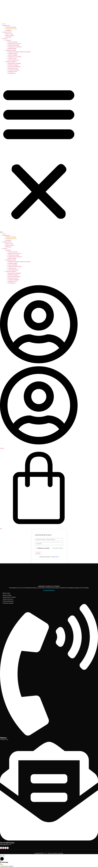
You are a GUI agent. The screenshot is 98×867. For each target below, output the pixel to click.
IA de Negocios (12, 73)
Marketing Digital (12, 48)
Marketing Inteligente (13, 65)
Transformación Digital (13, 45)
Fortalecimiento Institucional (15, 47)
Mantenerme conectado (43, 548)
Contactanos (8, 37)
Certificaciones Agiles (10, 27)
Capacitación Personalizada (14, 56)
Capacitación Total (12, 71)
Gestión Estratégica (12, 55)
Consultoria (8, 40)
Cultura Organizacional (13, 60)
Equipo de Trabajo (9, 35)
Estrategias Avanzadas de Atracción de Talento (19, 51)
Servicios (5, 38)
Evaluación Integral (12, 53)
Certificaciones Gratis (11, 28)
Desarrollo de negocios (11, 61)
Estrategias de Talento (10, 50)
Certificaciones (6, 25)
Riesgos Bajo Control (13, 68)
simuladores (8, 30)
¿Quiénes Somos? (7, 32)
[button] (39, 153)
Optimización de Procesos (14, 43)
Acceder (38, 553)
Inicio (4, 24)
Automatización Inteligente (14, 63)
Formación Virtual (12, 58)
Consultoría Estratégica (13, 70)
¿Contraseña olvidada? (57, 548)
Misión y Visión (9, 33)
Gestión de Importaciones (14, 66)
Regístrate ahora (55, 556)
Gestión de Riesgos (13, 42)
